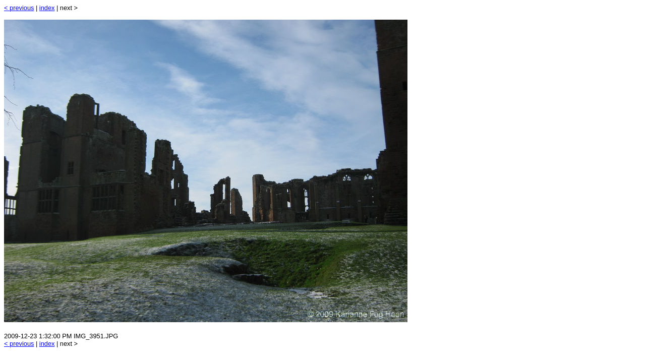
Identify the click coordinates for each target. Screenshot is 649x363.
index (47, 8)
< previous (19, 8)
